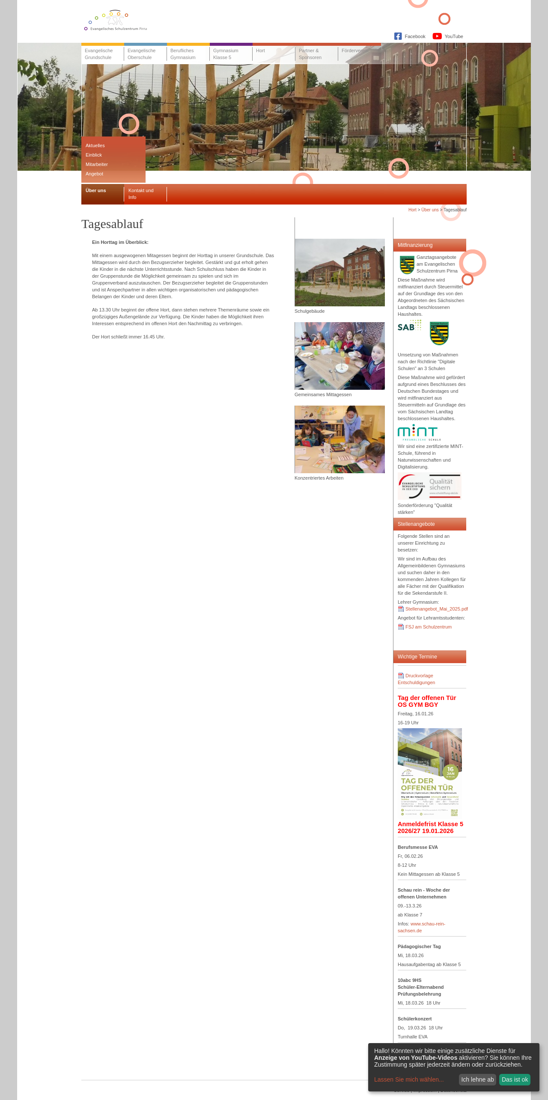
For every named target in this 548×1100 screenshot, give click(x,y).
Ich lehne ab (477, 1079)
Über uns (430, 210)
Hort (412, 210)
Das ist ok (515, 1079)
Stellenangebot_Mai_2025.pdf (436, 608)
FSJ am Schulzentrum (428, 626)
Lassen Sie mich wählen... (409, 1079)
